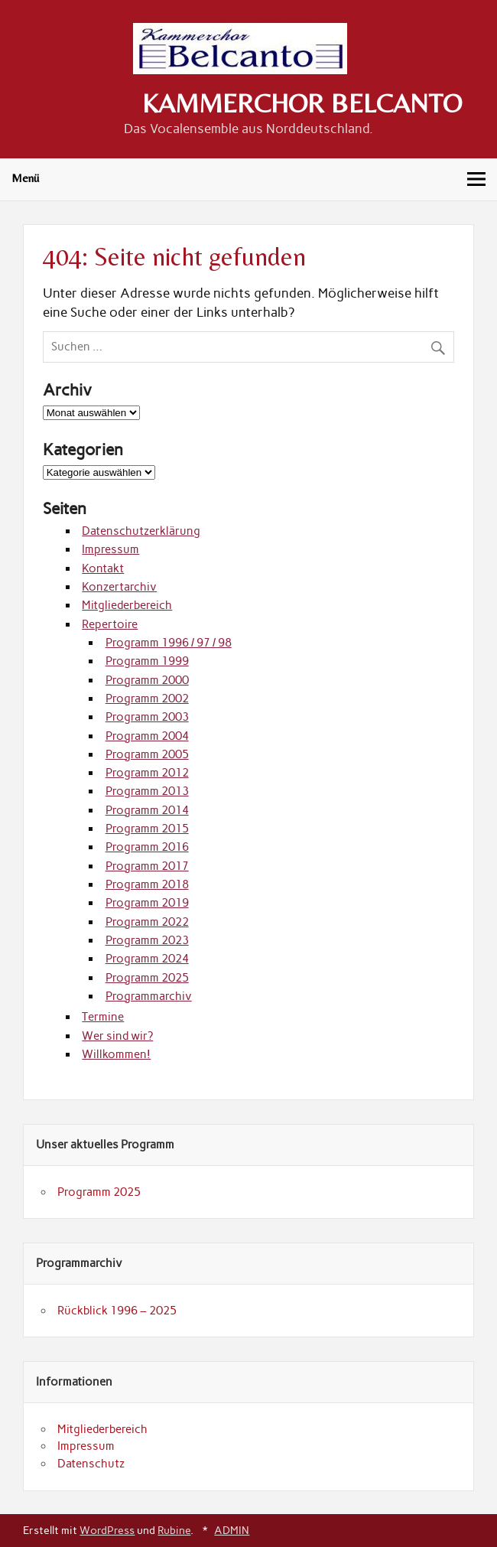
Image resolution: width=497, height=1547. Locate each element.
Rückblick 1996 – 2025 (117, 1310)
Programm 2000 (147, 680)
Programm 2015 (147, 828)
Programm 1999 (147, 661)
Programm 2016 (147, 847)
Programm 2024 (147, 959)
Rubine (174, 1530)
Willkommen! (116, 1054)
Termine (103, 1017)
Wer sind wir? (117, 1036)
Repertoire (110, 624)
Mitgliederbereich (127, 605)
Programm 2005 (147, 754)
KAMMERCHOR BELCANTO (302, 103)
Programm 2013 (147, 791)
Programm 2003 (147, 717)
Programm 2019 (147, 903)
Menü (25, 177)
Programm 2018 (147, 884)
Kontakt (103, 568)
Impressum (110, 549)
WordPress (107, 1530)
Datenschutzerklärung (141, 531)
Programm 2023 (147, 940)
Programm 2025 (147, 978)
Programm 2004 (147, 736)
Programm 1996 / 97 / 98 (169, 643)
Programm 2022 (147, 922)
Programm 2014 (147, 810)
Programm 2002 (147, 698)
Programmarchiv (149, 996)
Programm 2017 (147, 866)
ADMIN (231, 1530)
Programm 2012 (147, 773)
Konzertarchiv (119, 587)
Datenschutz (91, 1463)
